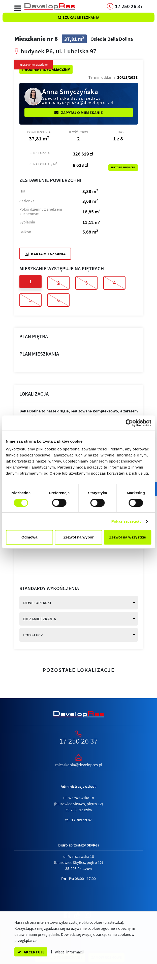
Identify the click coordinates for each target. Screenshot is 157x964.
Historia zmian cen (123, 167)
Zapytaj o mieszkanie (78, 112)
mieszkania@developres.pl (78, 764)
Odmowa (29, 537)
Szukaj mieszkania (78, 17)
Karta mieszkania (45, 253)
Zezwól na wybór (79, 537)
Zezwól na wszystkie (127, 537)
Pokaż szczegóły (126, 521)
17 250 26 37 (78, 741)
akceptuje (31, 951)
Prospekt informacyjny (46, 69)
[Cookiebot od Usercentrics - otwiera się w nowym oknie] (129, 423)
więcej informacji (67, 951)
